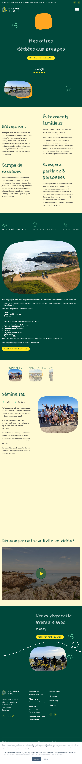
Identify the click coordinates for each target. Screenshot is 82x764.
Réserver (6, 716)
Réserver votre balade (41, 58)
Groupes (53, 696)
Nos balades (54, 692)
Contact (52, 705)
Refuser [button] (46, 759)
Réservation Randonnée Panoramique (34, 709)
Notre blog (53, 701)
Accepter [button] (36, 759)
